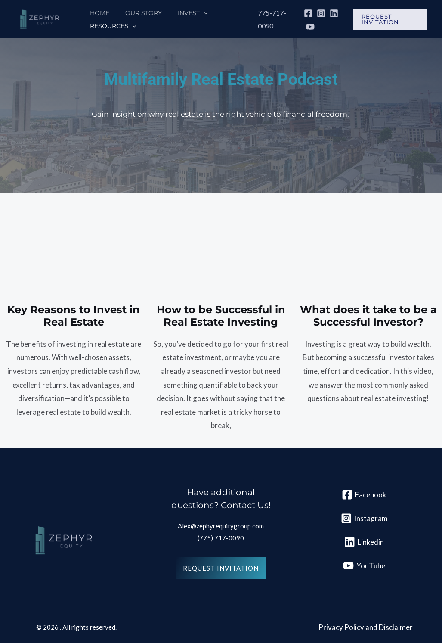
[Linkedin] (329, 13)
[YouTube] (305, 26)
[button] (194, 12)
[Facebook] (303, 13)
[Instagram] (316, 13)
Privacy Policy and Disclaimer (365, 627)
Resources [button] (111, 25)
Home (97, 13)
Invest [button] (183, 12)
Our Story (137, 13)
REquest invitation (221, 568)
